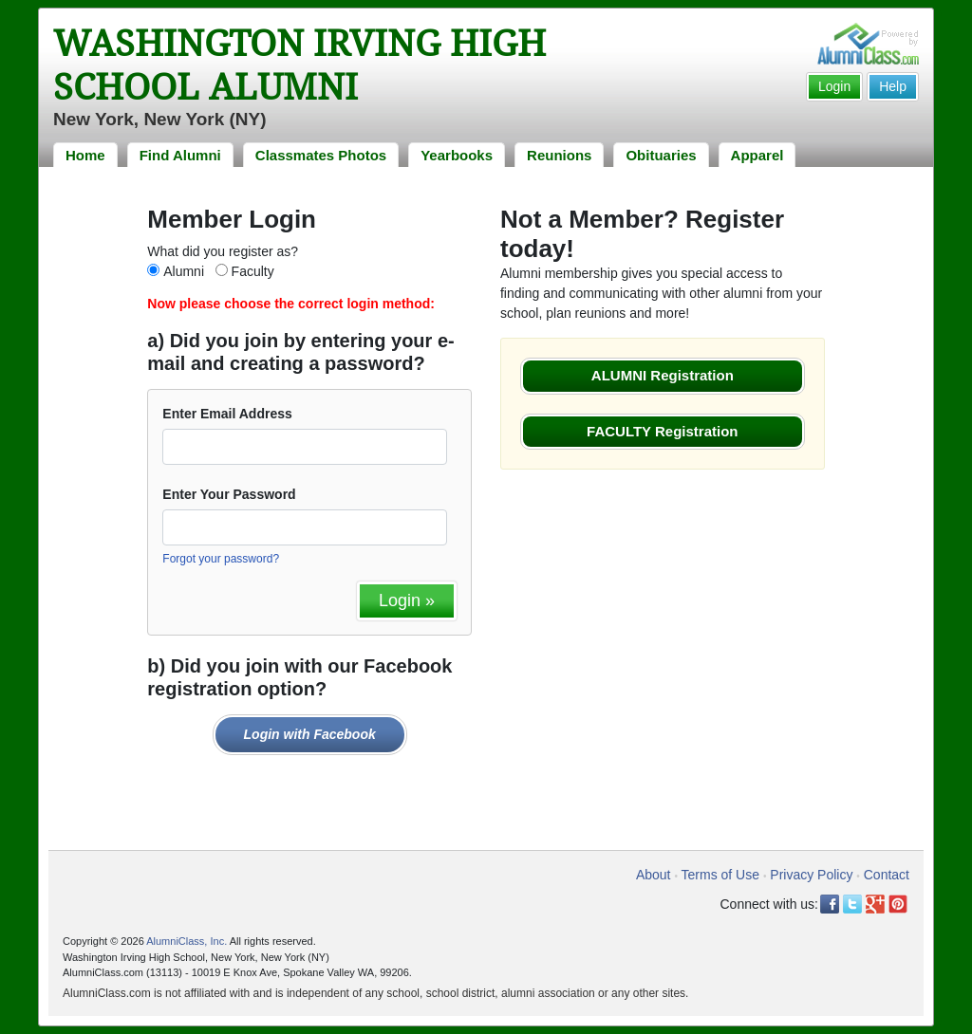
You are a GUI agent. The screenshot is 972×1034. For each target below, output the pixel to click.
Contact (886, 874)
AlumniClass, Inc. (186, 941)
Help (893, 86)
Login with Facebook (310, 734)
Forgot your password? (220, 558)
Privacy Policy (811, 874)
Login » (407, 600)
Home (85, 155)
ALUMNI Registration (662, 375)
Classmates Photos (320, 155)
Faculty (253, 271)
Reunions (559, 155)
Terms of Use (720, 874)
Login (834, 86)
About (653, 874)
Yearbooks (457, 155)
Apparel (757, 155)
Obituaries (661, 155)
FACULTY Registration (662, 431)
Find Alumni (180, 155)
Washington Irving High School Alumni (299, 65)
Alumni (183, 271)
